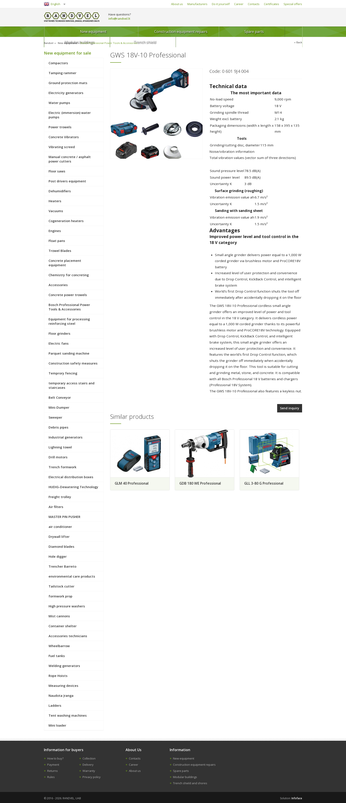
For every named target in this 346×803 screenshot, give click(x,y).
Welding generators (64, 665)
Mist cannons (59, 616)
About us (177, 4)
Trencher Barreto (62, 566)
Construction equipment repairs (127, 31)
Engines (55, 231)
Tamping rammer (62, 73)
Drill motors (58, 457)
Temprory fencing (63, 373)
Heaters (55, 201)
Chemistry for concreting (69, 275)
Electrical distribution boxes (71, 477)
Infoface (296, 798)
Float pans (57, 240)
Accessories (58, 285)
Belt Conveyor (60, 397)
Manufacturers (197, 4)
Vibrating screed (62, 147)
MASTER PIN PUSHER (64, 516)
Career (238, 4)
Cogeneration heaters (66, 221)
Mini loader (57, 725)
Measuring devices (63, 685)
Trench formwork (62, 467)
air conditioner (60, 526)
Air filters (56, 506)
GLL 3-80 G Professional (267, 482)
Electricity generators (66, 93)
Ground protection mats (68, 83)
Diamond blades (61, 546)
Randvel (49, 43)
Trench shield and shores (190, 783)
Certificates (271, 4)
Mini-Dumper (59, 407)
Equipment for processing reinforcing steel (69, 321)
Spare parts (185, 31)
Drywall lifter (59, 536)
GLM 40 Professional (132, 482)
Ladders (55, 705)
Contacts (254, 4)
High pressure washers (67, 606)
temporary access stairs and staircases (71, 385)
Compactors (58, 63)
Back (299, 42)
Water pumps (59, 102)
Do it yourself (221, 4)
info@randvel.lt (119, 19)
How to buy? (55, 758)
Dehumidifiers (60, 191)
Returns (52, 771)
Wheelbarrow (59, 646)
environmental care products (72, 576)
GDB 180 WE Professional (202, 482)
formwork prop (60, 596)
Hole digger (58, 556)
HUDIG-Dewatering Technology (73, 487)
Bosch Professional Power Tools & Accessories (111, 43)
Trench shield (280, 31)
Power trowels (60, 127)
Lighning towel (60, 447)
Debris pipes (58, 427)
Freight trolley (60, 497)
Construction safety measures (73, 363)
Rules (51, 777)
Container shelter (63, 626)
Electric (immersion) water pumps (70, 114)
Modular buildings (233, 31)
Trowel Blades (60, 250)
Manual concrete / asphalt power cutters (70, 159)
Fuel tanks (57, 656)
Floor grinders (59, 333)
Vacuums (56, 211)
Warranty (89, 771)
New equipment (70, 31)
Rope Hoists (58, 675)
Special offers (293, 4)
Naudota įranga (61, 695)
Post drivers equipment (67, 181)
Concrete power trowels (68, 295)
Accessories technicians (68, 636)
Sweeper (55, 417)
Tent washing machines (68, 715)
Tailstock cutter (61, 586)
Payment (53, 765)
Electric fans (59, 343)
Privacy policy (92, 777)
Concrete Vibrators (64, 137)
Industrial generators (66, 437)
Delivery (88, 765)
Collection (89, 758)
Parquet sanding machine (69, 353)
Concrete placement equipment (65, 262)
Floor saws (57, 171)
